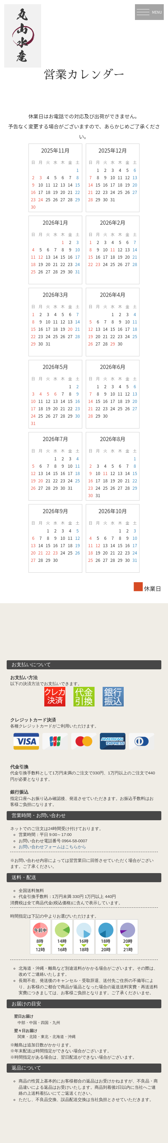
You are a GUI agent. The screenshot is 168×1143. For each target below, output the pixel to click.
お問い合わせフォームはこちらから (52, 846)
